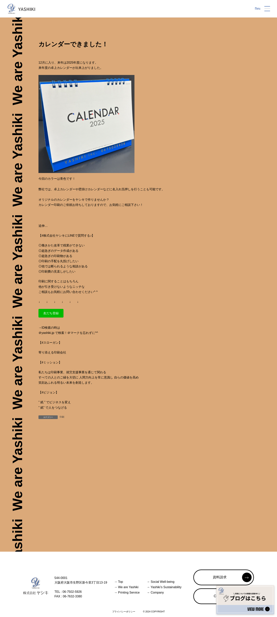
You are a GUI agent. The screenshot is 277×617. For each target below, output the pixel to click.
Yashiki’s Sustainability (164, 587)
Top (118, 581)
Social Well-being (160, 581)
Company (155, 592)
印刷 (62, 417)
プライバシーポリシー (123, 611)
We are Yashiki (126, 587)
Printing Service (127, 592)
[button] (50, 313)
